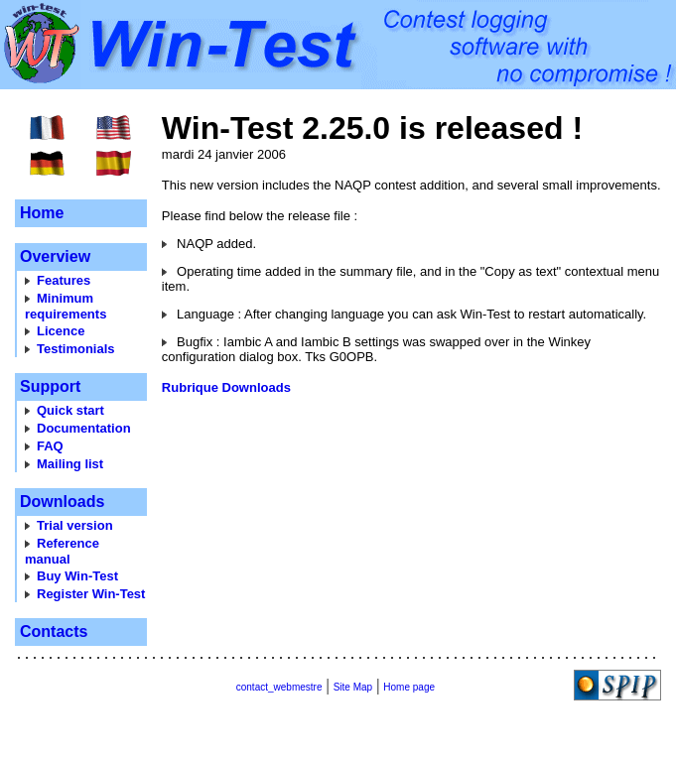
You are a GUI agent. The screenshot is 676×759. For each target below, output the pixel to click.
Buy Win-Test (77, 576)
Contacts (53, 631)
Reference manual (62, 551)
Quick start (70, 410)
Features (63, 280)
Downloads (62, 501)
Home (42, 212)
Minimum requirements (65, 306)
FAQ (50, 446)
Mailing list (70, 463)
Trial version (75, 525)
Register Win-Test (91, 593)
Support (50, 386)
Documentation (84, 428)
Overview (55, 256)
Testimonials (76, 348)
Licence (60, 330)
